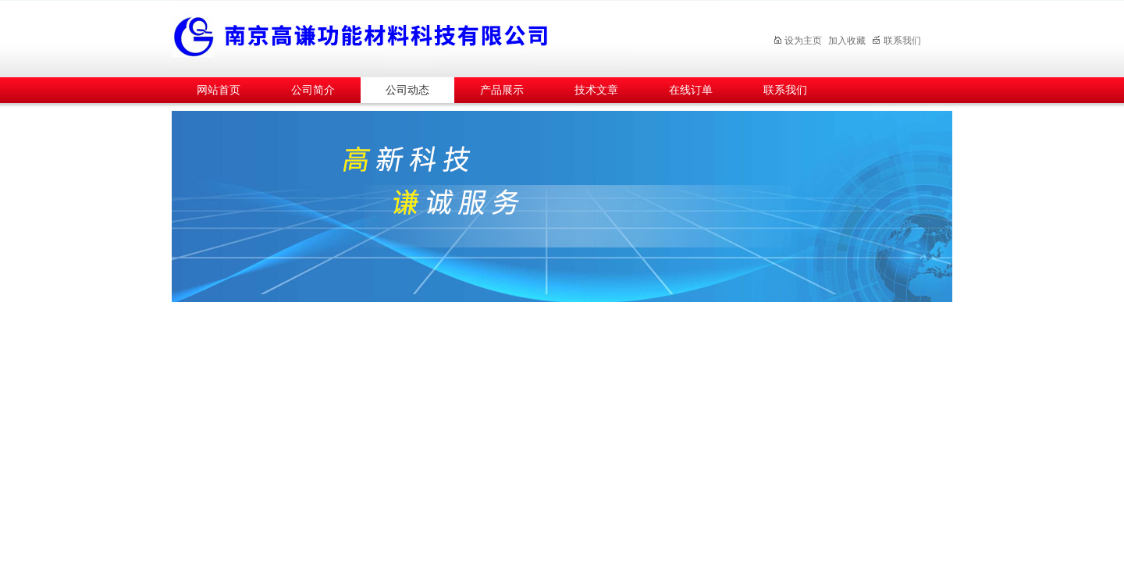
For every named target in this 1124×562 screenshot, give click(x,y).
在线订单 (691, 90)
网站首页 (218, 90)
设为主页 (797, 40)
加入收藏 (847, 40)
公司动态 (407, 90)
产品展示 (502, 90)
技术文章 (596, 90)
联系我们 (896, 40)
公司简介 (313, 90)
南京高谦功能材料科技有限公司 (445, 36)
